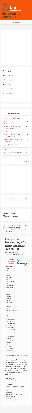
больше (26, 161)
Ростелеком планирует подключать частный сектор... (12, 117)
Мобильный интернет (11, 89)
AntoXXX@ (20, 254)
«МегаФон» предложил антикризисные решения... (11, 145)
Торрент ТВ (7, 149)
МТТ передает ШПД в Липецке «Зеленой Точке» (13, 153)
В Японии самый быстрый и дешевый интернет (12, 135)
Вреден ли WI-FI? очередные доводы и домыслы (12, 127)
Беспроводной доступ (10, 80)
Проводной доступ (9, 75)
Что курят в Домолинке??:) (11, 157)
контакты (10, 382)
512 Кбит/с (7, 131)
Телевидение (8, 93)
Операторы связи (9, 84)
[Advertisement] (16, 47)
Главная (5, 225)
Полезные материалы (11, 98)
